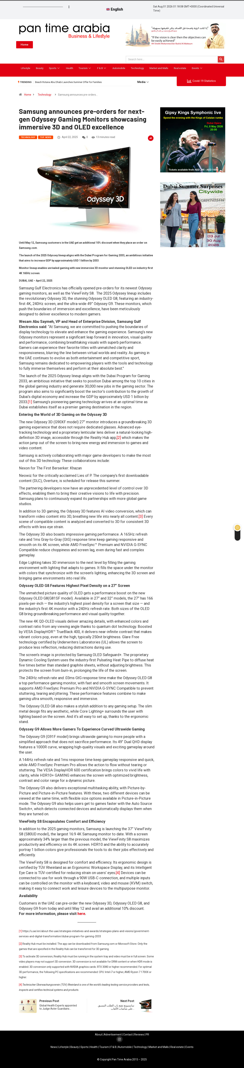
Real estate (180, 68)
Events (197, 68)
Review (138, 1034)
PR (147, 1034)
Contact (127, 1034)
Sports (54, 68)
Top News (45, 137)
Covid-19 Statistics (201, 81)
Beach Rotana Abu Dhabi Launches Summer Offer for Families (68, 82)
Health (69, 68)
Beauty (39, 68)
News (54, 1046)
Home (27, 94)
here (81, 913)
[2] (119, 437)
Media (143, 82)
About (98, 1034)
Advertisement (113, 1034)
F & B (102, 68)
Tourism (85, 68)
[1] (30, 402)
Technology (137, 68)
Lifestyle (25, 68)
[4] (118, 873)
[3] (141, 516)
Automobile (118, 68)
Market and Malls (158, 68)
